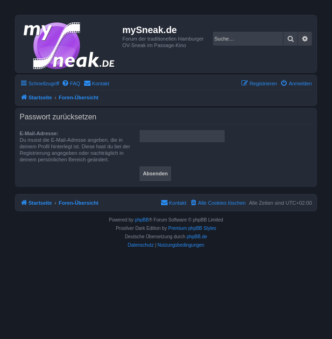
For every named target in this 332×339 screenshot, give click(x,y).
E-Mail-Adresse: (39, 133)
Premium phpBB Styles (192, 228)
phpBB (142, 219)
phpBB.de (197, 236)
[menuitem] (71, 83)
